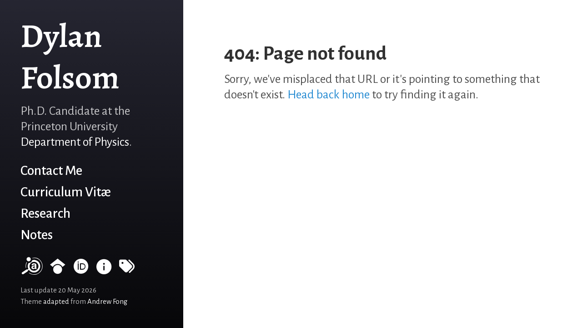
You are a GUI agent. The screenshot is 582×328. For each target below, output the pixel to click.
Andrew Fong (107, 301)
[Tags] (127, 270)
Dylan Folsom (70, 56)
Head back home (328, 94)
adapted (56, 301)
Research (45, 213)
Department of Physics (74, 142)
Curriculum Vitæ (65, 192)
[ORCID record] (81, 270)
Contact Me (51, 171)
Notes (36, 235)
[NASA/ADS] (31, 270)
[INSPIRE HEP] (104, 270)
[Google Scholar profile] (57, 270)
